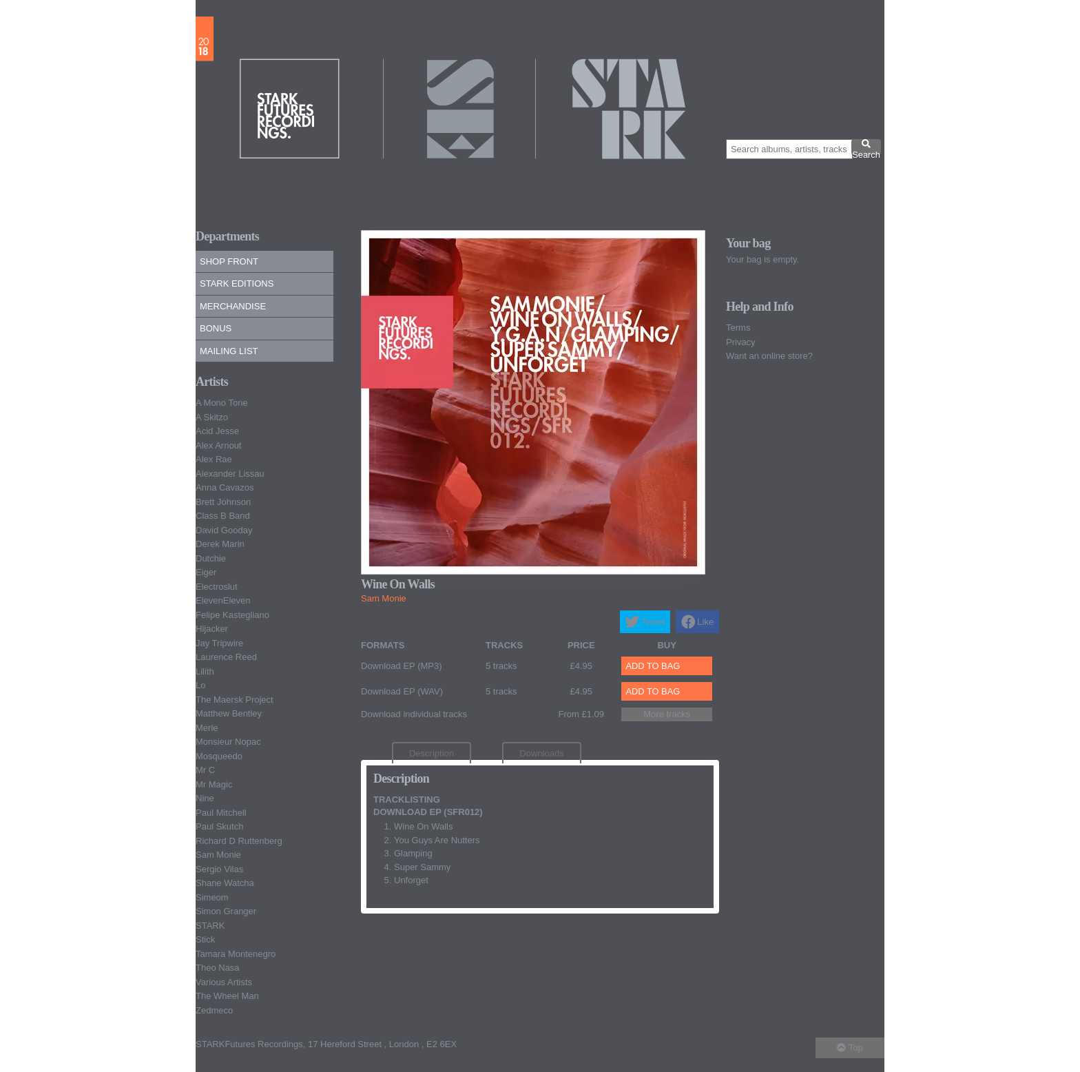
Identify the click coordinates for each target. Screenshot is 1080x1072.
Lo (200, 685)
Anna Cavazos (225, 487)
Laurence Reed (226, 657)
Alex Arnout (219, 445)
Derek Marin (220, 544)
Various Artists (224, 982)
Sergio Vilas (219, 869)
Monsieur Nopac (228, 741)
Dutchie (211, 558)
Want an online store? (769, 356)
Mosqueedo (219, 756)
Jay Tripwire (219, 643)
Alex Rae (214, 459)
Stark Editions (236, 283)
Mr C (205, 770)
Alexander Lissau (230, 473)
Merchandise (233, 306)
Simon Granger (226, 911)
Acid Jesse (217, 431)
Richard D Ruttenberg (239, 841)
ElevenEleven (223, 600)
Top (849, 1047)
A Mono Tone (222, 403)
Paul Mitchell (221, 812)
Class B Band (223, 516)
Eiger (206, 572)
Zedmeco (214, 1010)
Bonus (215, 328)
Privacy (741, 342)
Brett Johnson (223, 502)
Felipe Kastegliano (232, 615)
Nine (205, 798)
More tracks (666, 714)
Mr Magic (214, 784)
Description (431, 753)
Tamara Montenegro (236, 954)
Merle (207, 728)
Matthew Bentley (229, 713)
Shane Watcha (225, 883)
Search (866, 146)
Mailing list (229, 351)
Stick (205, 939)
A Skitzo (212, 417)
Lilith (205, 671)
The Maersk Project (234, 699)
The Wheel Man (227, 996)
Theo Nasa (218, 967)
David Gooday (224, 530)
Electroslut (217, 586)
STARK (210, 925)
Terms (738, 327)
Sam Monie (218, 854)
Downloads (541, 753)
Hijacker (212, 628)
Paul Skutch (219, 826)
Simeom (212, 897)
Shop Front (229, 261)
